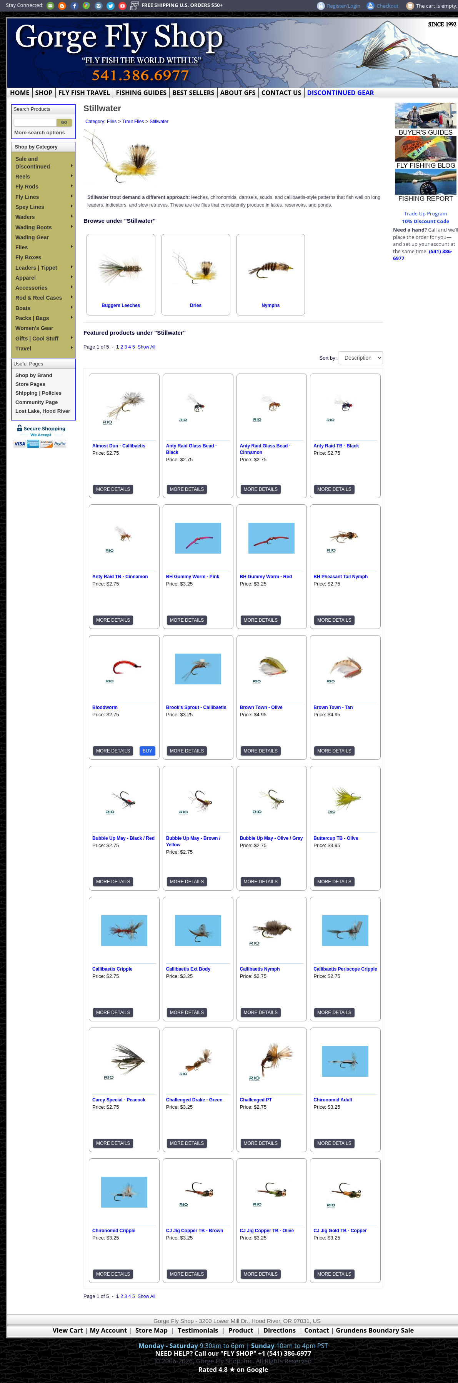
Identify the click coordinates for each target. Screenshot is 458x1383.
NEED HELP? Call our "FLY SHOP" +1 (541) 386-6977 (233, 1353)
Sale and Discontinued (44, 163)
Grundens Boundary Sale (375, 1330)
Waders (44, 217)
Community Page (36, 402)
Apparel (44, 278)
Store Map (151, 1330)
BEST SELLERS (193, 92)
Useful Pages (28, 364)
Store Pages (30, 384)
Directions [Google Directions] (279, 1330)
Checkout (387, 5)
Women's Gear (34, 328)
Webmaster (233, 1378)
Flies (44, 247)
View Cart (68, 1330)
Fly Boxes (28, 257)
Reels (44, 177)
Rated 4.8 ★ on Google (233, 1369)
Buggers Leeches (121, 305)
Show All (146, 347)
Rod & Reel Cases (44, 298)
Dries (196, 305)
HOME (20, 92)
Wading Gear (32, 237)
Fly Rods (44, 187)
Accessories (44, 288)
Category (94, 121)
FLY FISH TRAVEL (84, 92)
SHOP (44, 92)
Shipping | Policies (38, 393)
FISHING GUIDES (141, 92)
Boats (44, 308)
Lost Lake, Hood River (42, 411)
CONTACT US (281, 92)
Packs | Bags (44, 318)
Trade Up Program (425, 213)
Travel (44, 348)
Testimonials (198, 1330)
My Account (108, 1330)
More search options (39, 132)
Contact (317, 1330)
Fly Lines (44, 197)
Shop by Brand (33, 375)
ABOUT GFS (238, 92)
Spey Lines (44, 207)
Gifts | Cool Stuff (44, 338)
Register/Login (343, 5)
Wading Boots (44, 227)
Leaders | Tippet (44, 268)
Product (240, 1330)
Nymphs (270, 305)
